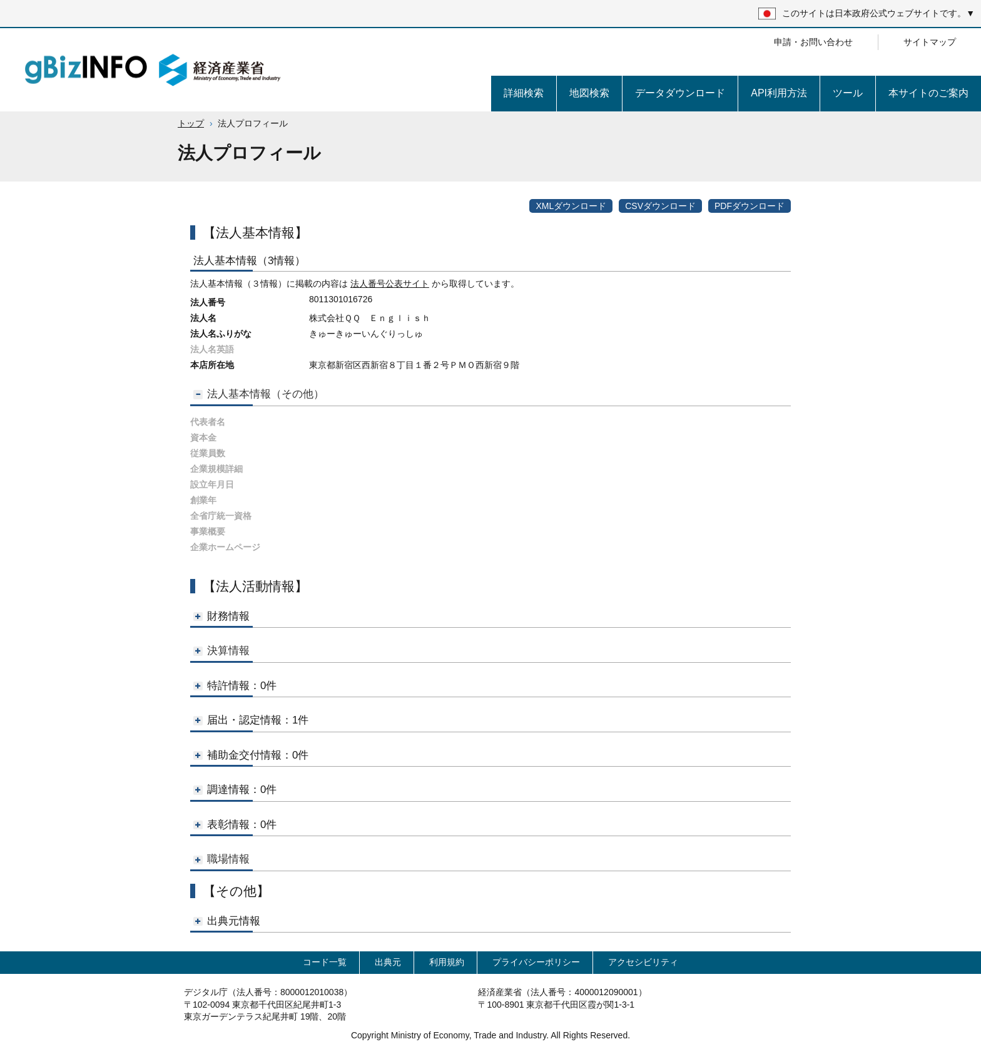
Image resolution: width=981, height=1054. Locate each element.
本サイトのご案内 (928, 93)
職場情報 (221, 859)
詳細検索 (524, 93)
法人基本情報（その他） (258, 394)
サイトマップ (929, 42)
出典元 (388, 962)
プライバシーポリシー (536, 962)
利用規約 (446, 962)
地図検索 (589, 93)
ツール (848, 93)
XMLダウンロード (571, 206)
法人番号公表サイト (389, 284)
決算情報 (221, 651)
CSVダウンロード (660, 206)
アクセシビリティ (643, 962)
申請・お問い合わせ (813, 42)
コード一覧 (325, 962)
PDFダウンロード (749, 206)
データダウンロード (680, 93)
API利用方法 (779, 93)
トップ (191, 123)
